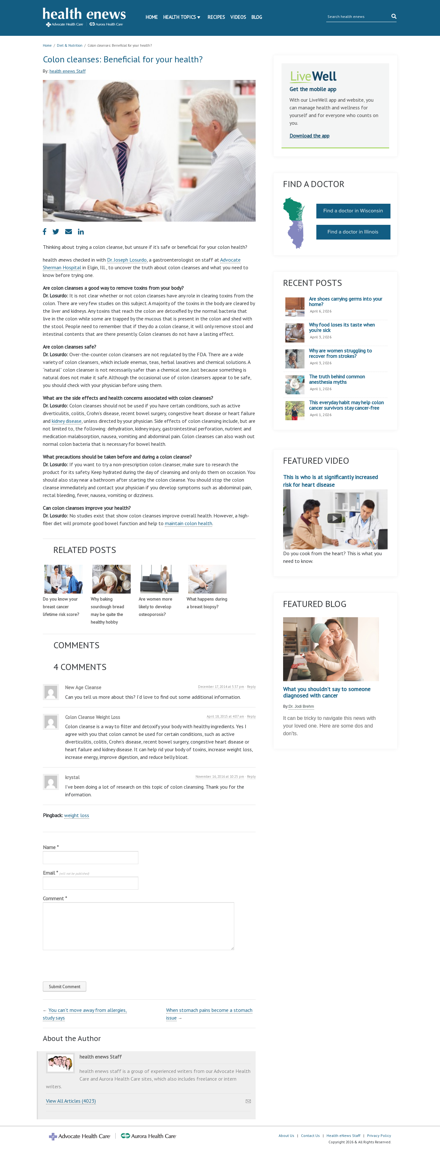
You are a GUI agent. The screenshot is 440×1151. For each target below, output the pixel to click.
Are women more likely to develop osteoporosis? (155, 606)
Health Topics (179, 17)
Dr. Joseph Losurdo (127, 259)
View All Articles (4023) (71, 1101)
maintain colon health (188, 523)
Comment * (55, 898)
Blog (256, 17)
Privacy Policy (379, 1135)
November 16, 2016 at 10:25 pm (220, 776)
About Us (286, 1135)
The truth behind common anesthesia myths (337, 379)
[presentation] (86, 964)
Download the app (309, 135)
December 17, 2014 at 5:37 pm (221, 686)
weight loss (76, 815)
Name (51, 847)
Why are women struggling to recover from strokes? (340, 353)
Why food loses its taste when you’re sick (342, 327)
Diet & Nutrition (69, 45)
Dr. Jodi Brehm (301, 706)
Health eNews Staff (343, 1135)
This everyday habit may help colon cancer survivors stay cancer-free (346, 405)
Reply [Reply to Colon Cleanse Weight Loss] (251, 716)
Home (152, 17)
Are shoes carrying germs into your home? (345, 301)
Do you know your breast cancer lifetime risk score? (61, 606)
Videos (238, 17)
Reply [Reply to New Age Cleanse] (251, 686)
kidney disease (66, 421)
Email (66, 873)
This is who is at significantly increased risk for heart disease (335, 511)
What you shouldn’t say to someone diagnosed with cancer (326, 692)
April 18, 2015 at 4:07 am (225, 716)
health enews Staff (68, 71)
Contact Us (310, 1135)
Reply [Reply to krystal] (251, 776)
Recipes (216, 17)
